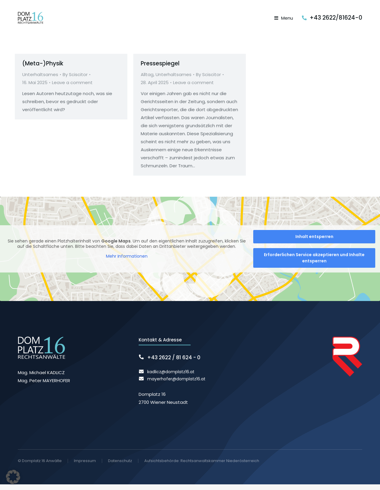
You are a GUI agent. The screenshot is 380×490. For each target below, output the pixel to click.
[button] (13, 477)
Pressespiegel (160, 69)
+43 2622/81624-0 (336, 21)
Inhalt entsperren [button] (314, 242)
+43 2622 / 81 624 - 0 (173, 363)
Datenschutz (120, 466)
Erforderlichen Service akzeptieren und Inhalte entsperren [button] (314, 263)
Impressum (85, 466)
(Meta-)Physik (42, 69)
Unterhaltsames (40, 80)
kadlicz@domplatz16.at (170, 377)
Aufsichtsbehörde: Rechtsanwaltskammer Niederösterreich (201, 466)
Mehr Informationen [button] (127, 262)
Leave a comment (72, 88)
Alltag (147, 80)
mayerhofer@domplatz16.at (176, 384)
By (75, 80)
